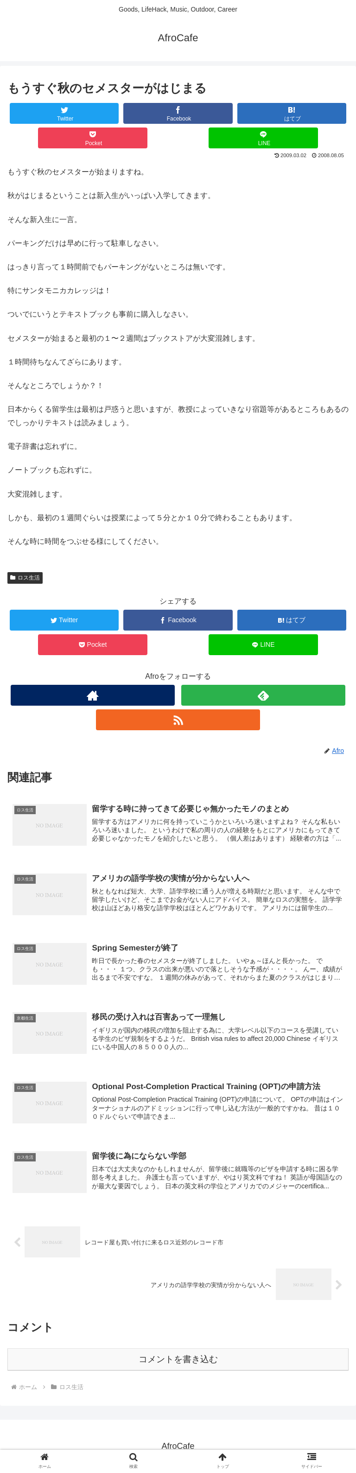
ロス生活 (25, 577)
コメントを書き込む (178, 1359)
